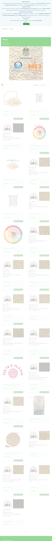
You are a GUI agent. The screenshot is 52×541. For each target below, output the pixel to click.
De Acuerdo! (26, 24)
